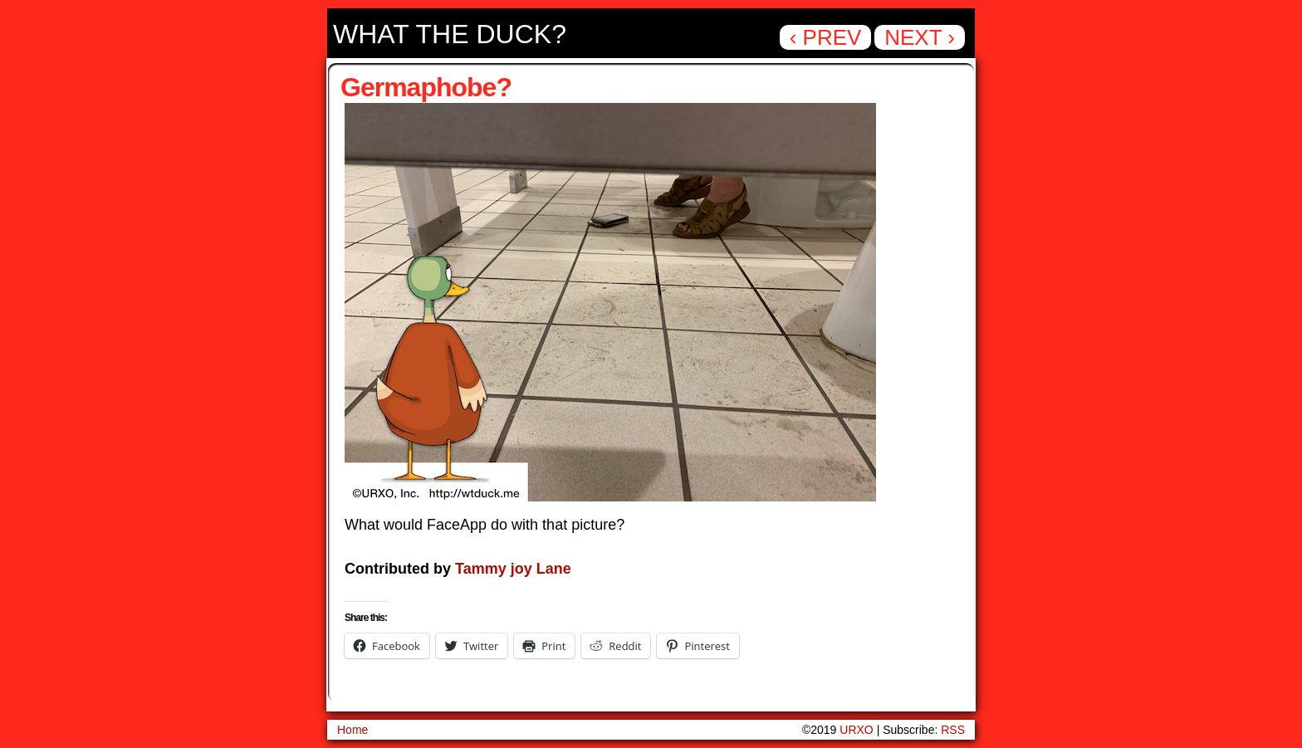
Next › (919, 37)
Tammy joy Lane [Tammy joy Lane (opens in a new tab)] (513, 568)
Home (352, 729)
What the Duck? (449, 34)
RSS (953, 729)
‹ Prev (826, 37)
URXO (856, 729)
